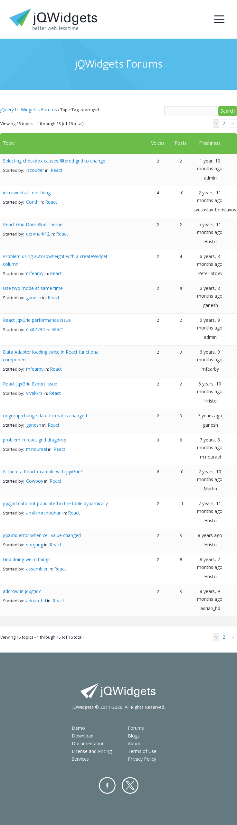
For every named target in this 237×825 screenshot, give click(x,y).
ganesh (33, 297)
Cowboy (34, 481)
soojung (34, 545)
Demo (78, 728)
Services (80, 759)
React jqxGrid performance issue (37, 320)
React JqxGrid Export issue (30, 384)
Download (82, 736)
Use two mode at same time (33, 288)
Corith (32, 202)
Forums (49, 110)
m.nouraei (36, 449)
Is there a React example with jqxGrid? (42, 471)
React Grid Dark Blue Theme (32, 224)
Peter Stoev (210, 273)
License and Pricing (92, 751)
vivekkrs (34, 393)
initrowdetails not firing (27, 193)
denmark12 (38, 234)
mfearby (34, 273)
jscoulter (35, 170)
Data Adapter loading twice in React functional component (51, 356)
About (134, 743)
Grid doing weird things (27, 559)
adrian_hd (36, 601)
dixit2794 (35, 329)
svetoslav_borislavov (215, 210)
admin (210, 178)
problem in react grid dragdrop (34, 440)
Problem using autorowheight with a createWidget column (55, 260)
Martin (210, 489)
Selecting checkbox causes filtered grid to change (54, 161)
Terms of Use (142, 751)
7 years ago (210, 415)
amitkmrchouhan (44, 513)
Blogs (134, 736)
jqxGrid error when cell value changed (42, 535)
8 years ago (210, 535)
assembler (37, 569)
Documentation (88, 743)
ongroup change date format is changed (45, 415)
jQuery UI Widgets (19, 110)
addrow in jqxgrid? (22, 591)
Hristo (210, 241)
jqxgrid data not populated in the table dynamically (55, 503)
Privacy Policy (142, 759)
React (56, 170)
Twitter (130, 785)
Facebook (107, 785)
